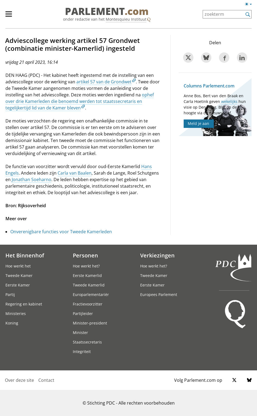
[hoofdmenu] (11, 16)
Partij (10, 294)
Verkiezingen (157, 255)
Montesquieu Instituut (126, 19)
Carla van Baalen (75, 173)
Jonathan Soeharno (31, 179)
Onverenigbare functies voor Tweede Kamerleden (61, 232)
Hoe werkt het (18, 266)
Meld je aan (198, 123)
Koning (11, 323)
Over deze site (19, 380)
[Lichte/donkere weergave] (250, 5)
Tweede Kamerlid (89, 285)
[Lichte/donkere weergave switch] (250, 4)
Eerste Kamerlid (87, 275)
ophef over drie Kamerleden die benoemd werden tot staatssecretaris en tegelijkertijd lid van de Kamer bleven (79, 101)
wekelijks (229, 101)
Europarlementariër (91, 294)
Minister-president (90, 323)
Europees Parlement (158, 294)
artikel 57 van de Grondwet (103, 82)
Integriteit (82, 351)
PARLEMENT (107, 11)
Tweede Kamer (19, 275)
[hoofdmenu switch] (8, 16)
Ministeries (15, 313)
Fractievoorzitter (87, 304)
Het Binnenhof (24, 255)
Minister (80, 332)
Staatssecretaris (87, 342)
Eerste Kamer (17, 285)
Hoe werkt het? (86, 266)
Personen (85, 255)
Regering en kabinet (23, 304)
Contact (46, 380)
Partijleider (83, 313)
